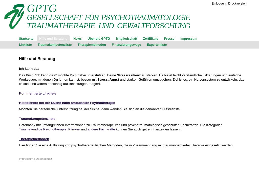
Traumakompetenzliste (55, 45)
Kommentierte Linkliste (37, 93)
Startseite (26, 38)
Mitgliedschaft (126, 38)
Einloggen (219, 3)
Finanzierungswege (126, 45)
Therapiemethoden (92, 45)
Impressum (188, 38)
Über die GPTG (99, 38)
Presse (169, 38)
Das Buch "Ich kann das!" (38, 75)
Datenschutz (44, 158)
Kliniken (74, 129)
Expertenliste (157, 45)
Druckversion (237, 3)
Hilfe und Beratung (53, 38)
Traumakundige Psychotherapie (43, 129)
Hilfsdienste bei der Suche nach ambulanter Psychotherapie (67, 103)
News (77, 38)
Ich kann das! (29, 69)
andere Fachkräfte (101, 129)
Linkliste (25, 45)
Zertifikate (150, 38)
